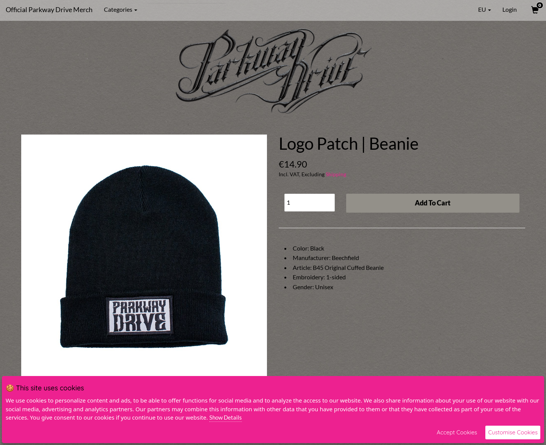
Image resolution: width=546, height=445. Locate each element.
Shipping (336, 174)
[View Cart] (534, 9)
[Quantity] (309, 203)
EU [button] (479, 9)
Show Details (225, 417)
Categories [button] (120, 9)
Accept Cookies (457, 432)
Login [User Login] (509, 9)
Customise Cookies (513, 432)
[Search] (187, 9)
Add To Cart (432, 203)
